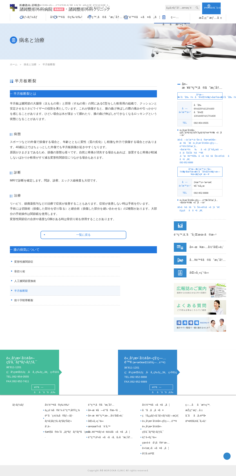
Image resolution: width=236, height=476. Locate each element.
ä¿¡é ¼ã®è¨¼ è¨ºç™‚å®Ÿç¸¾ (62, 410)
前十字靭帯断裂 (23, 304)
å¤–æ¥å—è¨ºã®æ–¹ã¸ (104, 410)
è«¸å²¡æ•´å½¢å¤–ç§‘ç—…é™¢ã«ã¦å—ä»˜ (199, 201)
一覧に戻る (83, 235)
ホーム (13, 64)
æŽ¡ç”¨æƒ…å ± (210, 17)
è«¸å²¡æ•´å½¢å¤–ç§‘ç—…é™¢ (159, 421)
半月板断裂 (20, 294)
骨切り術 (19, 274)
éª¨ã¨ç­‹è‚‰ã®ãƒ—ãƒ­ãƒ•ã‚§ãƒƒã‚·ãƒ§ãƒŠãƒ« (59, 418)
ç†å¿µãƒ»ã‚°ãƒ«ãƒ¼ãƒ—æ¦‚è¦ (161, 415)
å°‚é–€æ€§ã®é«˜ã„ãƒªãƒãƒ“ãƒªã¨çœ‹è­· (65, 432)
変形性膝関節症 (23, 264)
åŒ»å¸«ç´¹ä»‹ (96, 421)
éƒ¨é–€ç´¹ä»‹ (149, 437)
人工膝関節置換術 (24, 284)
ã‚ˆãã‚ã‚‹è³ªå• (196, 415)
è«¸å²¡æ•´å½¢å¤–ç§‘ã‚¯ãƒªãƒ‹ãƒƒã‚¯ (153, 429)
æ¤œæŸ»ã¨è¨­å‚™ (99, 426)
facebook (227, 456)
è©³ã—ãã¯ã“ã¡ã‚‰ (43, 387)
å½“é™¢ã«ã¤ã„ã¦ (138, 17)
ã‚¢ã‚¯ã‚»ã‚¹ (214, 7)
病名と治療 (30, 64)
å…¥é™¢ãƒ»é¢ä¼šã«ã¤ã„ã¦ (109, 431)
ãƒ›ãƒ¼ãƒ (30, 17)
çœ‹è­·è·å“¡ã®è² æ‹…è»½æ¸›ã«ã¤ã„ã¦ (156, 445)
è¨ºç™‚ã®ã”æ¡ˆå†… (102, 17)
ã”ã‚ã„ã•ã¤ (153, 410)
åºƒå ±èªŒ (148, 453)
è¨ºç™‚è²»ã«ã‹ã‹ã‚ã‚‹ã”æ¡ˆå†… (110, 437)
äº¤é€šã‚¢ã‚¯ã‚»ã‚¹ (195, 421)
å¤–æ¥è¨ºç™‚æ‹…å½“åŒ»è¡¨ (105, 415)
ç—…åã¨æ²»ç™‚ (175, 18)
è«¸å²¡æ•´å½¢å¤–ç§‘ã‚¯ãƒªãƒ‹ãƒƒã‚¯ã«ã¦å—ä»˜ (201, 132)
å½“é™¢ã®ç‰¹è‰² (66, 17)
